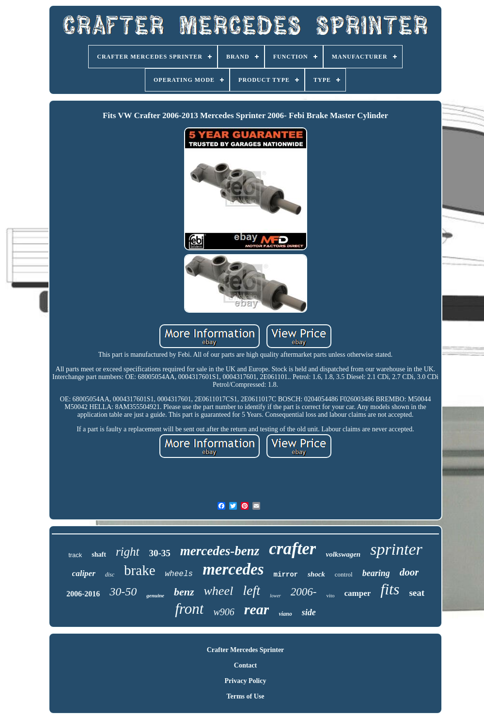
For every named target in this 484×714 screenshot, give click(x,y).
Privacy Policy (245, 680)
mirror (286, 574)
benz (184, 592)
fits (389, 589)
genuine (155, 595)
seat (416, 593)
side (309, 612)
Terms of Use (245, 696)
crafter (292, 548)
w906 (223, 612)
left (251, 590)
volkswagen (343, 554)
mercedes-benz (219, 551)
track (75, 555)
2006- (304, 592)
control (344, 574)
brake (139, 570)
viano (285, 613)
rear (256, 609)
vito (330, 595)
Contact (245, 665)
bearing (376, 573)
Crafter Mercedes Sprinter (245, 649)
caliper (83, 573)
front (189, 608)
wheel (219, 591)
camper (357, 593)
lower (275, 595)
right (128, 551)
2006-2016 (83, 594)
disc (109, 574)
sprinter (396, 549)
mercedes (233, 569)
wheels (179, 574)
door (409, 572)
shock (316, 574)
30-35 (160, 553)
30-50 (123, 591)
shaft (99, 554)
